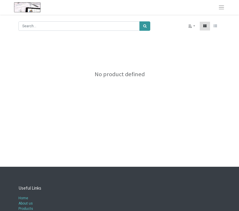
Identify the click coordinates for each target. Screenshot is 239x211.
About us (25, 203)
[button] (191, 26)
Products (25, 209)
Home (23, 198)
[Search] (144, 26)
